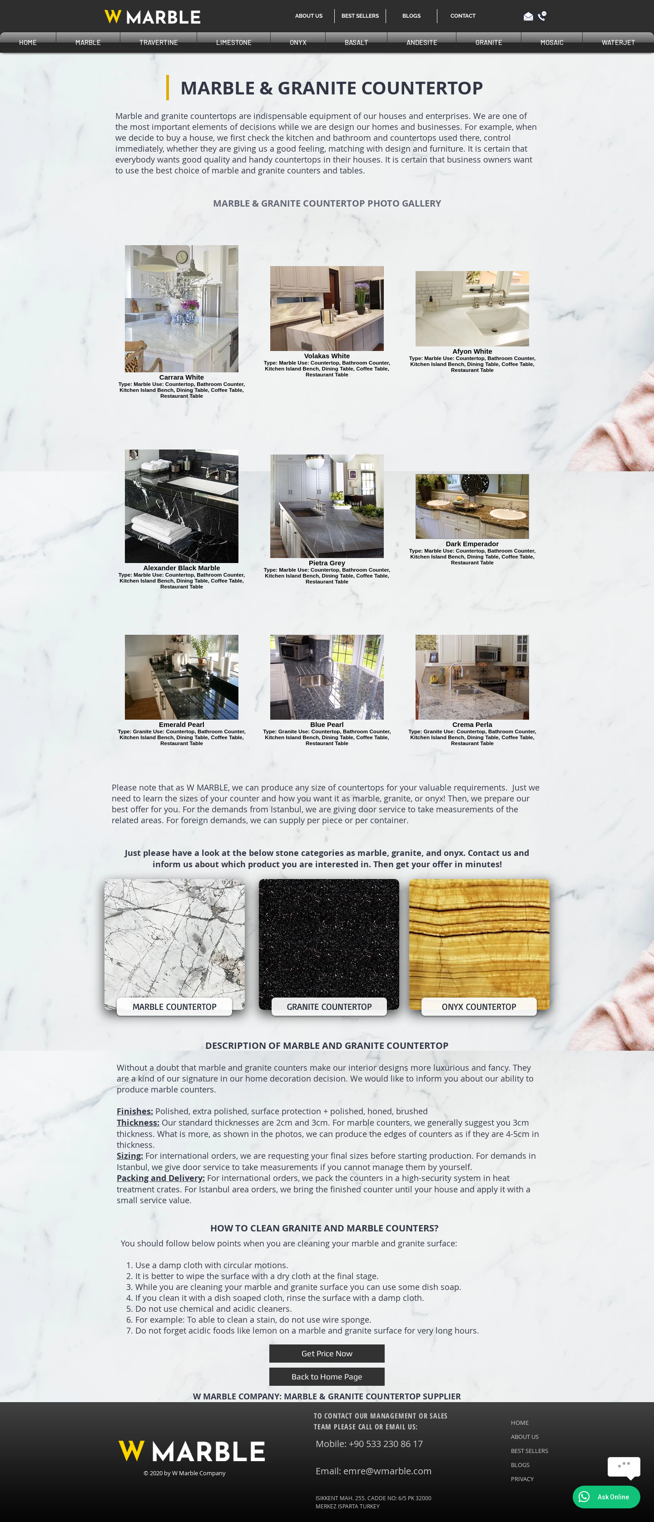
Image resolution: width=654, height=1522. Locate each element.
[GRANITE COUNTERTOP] (329, 1007)
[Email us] (528, 16)
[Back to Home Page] (327, 1377)
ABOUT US (525, 1437)
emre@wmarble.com (387, 1471)
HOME (520, 1422)
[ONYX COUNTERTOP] (479, 1007)
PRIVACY (522, 1479)
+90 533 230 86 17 (386, 1444)
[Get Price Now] (327, 1353)
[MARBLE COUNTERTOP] (174, 1007)
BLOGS (520, 1465)
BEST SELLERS (529, 1451)
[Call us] (542, 16)
